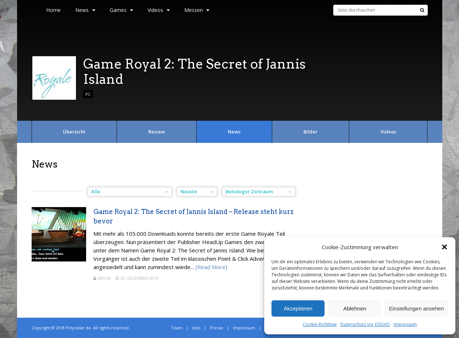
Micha (104, 278)
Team (176, 327)
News (85, 10)
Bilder (310, 131)
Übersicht (74, 131)
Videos (159, 10)
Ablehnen (354, 308)
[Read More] (211, 267)
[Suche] (422, 10)
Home (53, 10)
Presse (216, 327)
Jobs (196, 327)
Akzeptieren (297, 308)
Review (156, 131)
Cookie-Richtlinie (320, 324)
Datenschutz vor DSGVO (365, 324)
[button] (444, 247)
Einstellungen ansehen (416, 308)
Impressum (405, 324)
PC (87, 94)
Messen (196, 10)
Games (121, 10)
